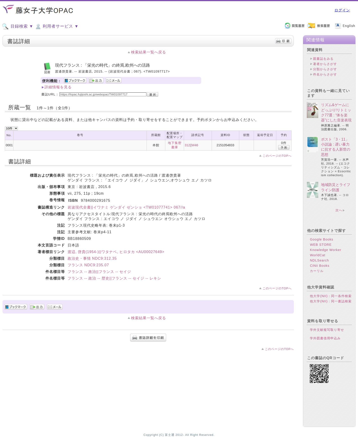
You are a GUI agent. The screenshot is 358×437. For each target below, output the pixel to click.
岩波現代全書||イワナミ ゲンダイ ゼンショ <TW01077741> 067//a (126, 207)
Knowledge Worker (325, 250)
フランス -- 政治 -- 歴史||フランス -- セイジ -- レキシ (114, 278)
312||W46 (191, 145)
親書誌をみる (323, 58)
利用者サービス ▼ (56, 26)
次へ (338, 210)
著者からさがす (325, 64)
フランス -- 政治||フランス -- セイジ (99, 272)
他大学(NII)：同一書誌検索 (331, 301)
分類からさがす (325, 69)
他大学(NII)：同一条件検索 (331, 296)
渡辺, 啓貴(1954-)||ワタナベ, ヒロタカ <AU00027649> (116, 252)
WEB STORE (321, 244)
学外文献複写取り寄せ (327, 330)
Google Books (321, 239)
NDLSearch (319, 260)
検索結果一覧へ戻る (148, 52)
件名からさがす (325, 74)
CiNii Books (319, 265)
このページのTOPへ (277, 155)
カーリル (317, 271)
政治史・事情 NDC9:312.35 (92, 258)
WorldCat (317, 255)
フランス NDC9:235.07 (88, 265)
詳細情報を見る (58, 87)
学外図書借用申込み (325, 338)
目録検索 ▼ (17, 26)
